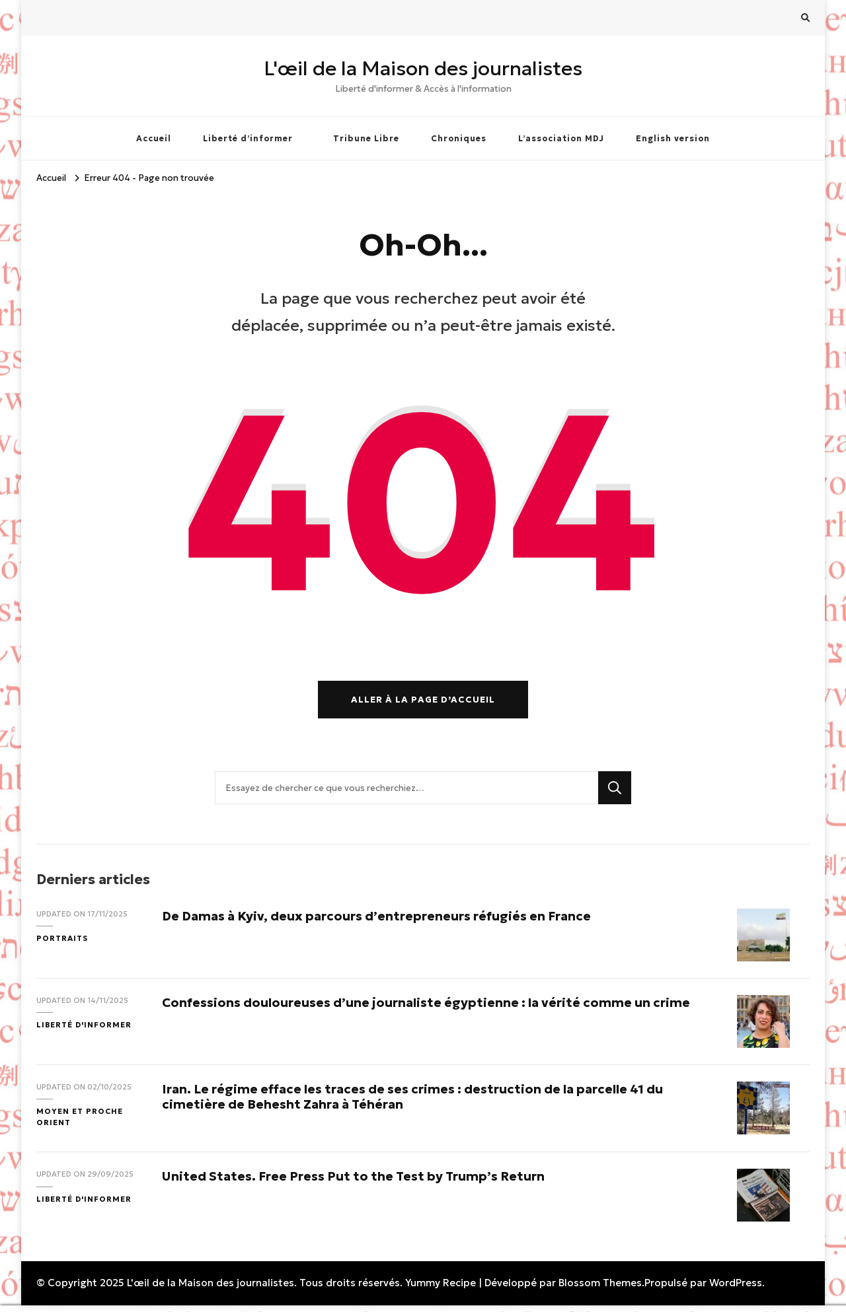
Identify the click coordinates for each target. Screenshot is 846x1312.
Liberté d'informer (84, 1024)
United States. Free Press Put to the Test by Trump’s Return (353, 1176)
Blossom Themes (600, 1282)
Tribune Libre (366, 138)
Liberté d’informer (248, 138)
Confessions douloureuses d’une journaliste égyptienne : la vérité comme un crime (426, 1002)
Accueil (153, 138)
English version (673, 138)
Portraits (62, 938)
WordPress (735, 1282)
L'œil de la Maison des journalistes (423, 68)
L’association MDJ (561, 138)
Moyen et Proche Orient (79, 1117)
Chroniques (458, 138)
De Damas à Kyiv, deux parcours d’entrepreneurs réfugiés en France (376, 916)
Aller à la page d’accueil (423, 699)
